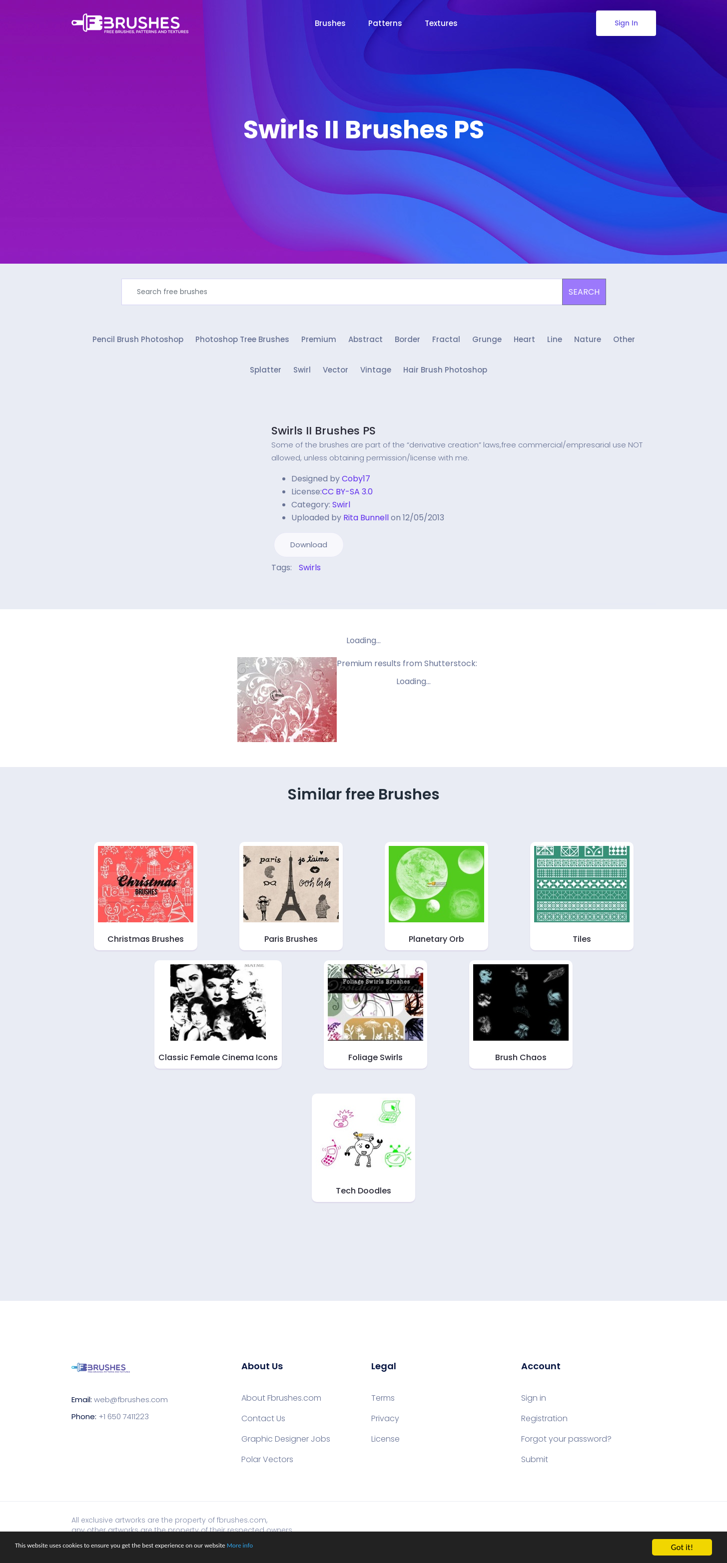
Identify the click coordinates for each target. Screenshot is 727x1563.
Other (624, 343)
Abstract (365, 343)
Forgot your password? (566, 1446)
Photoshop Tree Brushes (242, 343)
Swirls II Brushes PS (323, 437)
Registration (544, 1425)
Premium (318, 343)
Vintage (375, 377)
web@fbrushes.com (131, 1406)
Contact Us (263, 1425)
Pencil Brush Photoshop (137, 343)
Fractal (446, 343)
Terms (383, 1405)
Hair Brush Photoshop (445, 377)
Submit (534, 1466)
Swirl (302, 377)
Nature (587, 343)
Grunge (487, 343)
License (385, 1446)
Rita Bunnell (366, 524)
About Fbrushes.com (281, 1405)
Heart (524, 343)
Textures (441, 23)
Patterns (385, 23)
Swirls (310, 574)
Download (308, 551)
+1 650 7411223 (123, 1423)
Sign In (626, 23)
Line (554, 343)
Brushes (330, 23)
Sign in (533, 1405)
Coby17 (356, 485)
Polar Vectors (267, 1466)
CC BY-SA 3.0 (347, 498)
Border (407, 343)
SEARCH (584, 292)
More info (307, 1548)
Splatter (265, 377)
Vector (335, 377)
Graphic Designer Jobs (285, 1446)
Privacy (385, 1425)
